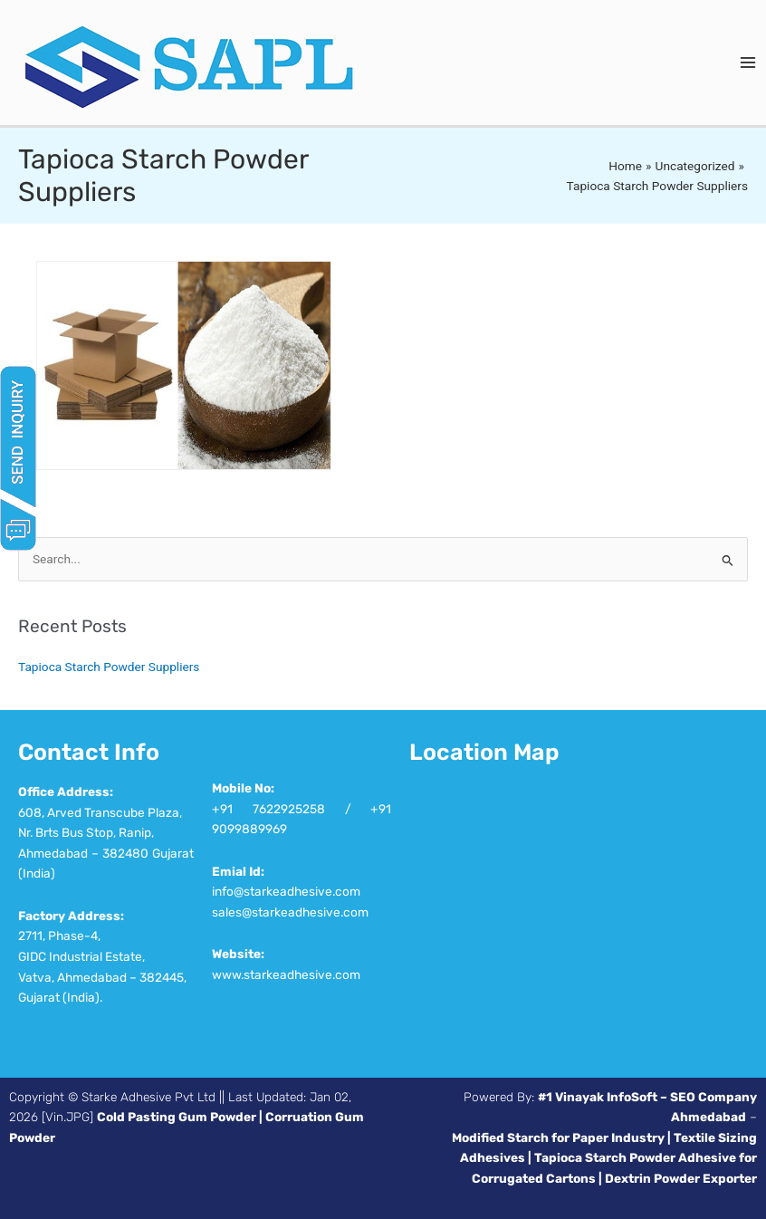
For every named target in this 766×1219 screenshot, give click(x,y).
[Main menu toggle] (748, 63)
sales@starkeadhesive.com (290, 912)
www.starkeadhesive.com (286, 974)
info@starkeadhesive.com (286, 891)
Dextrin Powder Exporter (681, 1178)
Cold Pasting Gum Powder (176, 1116)
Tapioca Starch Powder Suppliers (108, 666)
